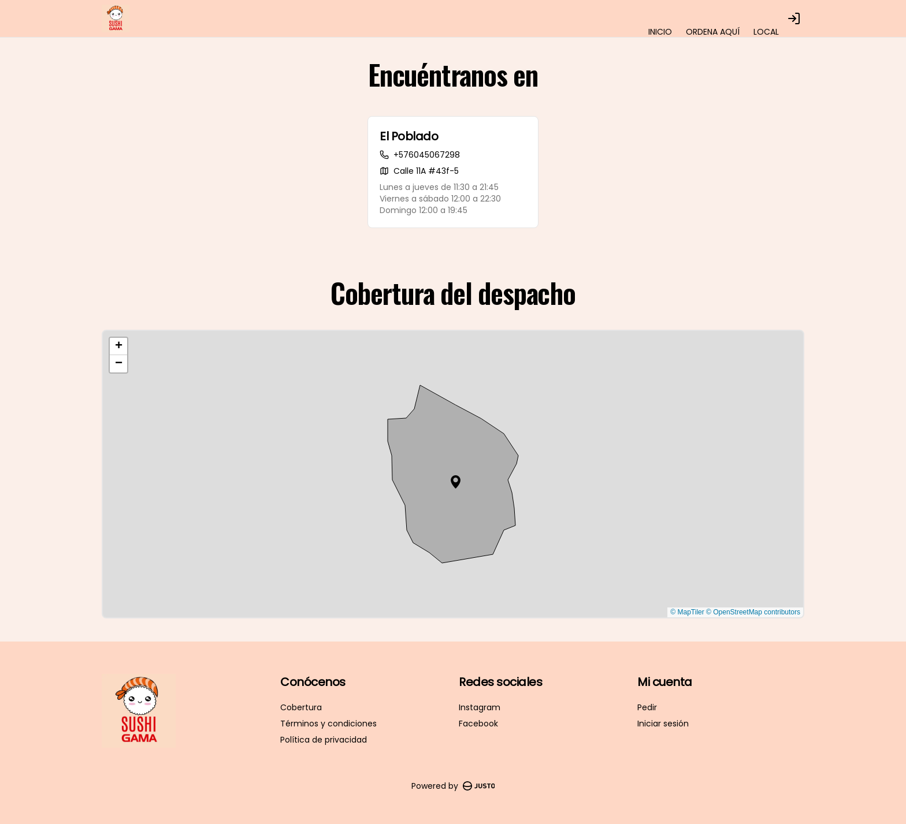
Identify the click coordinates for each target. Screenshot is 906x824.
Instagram (479, 707)
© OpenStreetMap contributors (753, 612)
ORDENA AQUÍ (713, 32)
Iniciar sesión (663, 723)
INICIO (660, 32)
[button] (455, 482)
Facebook (478, 723)
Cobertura (301, 707)
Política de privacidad (323, 739)
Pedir (647, 707)
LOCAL (766, 32)
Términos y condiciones (328, 723)
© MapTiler (687, 612)
